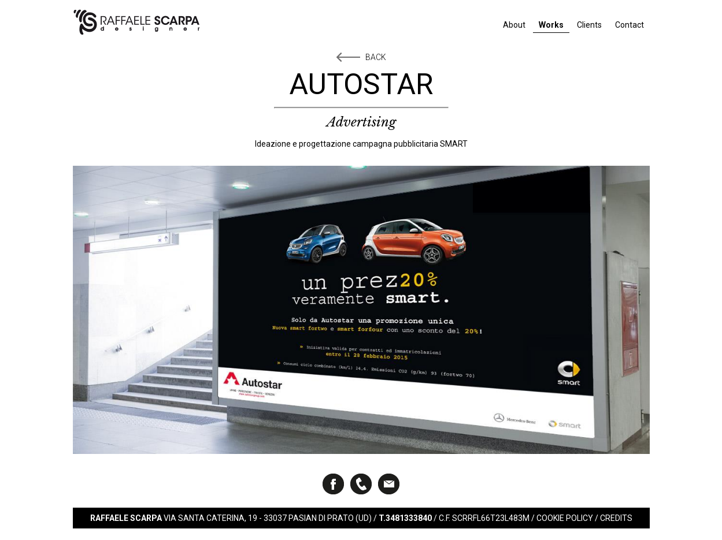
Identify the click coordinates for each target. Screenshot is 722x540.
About (514, 24)
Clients (589, 24)
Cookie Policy (564, 518)
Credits (616, 518)
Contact (629, 24)
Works (551, 24)
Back (375, 57)
